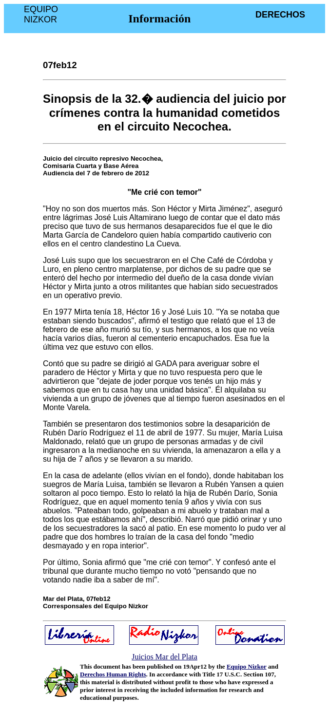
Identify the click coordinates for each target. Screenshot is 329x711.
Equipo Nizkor (247, 666)
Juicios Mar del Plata (164, 657)
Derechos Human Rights (113, 674)
